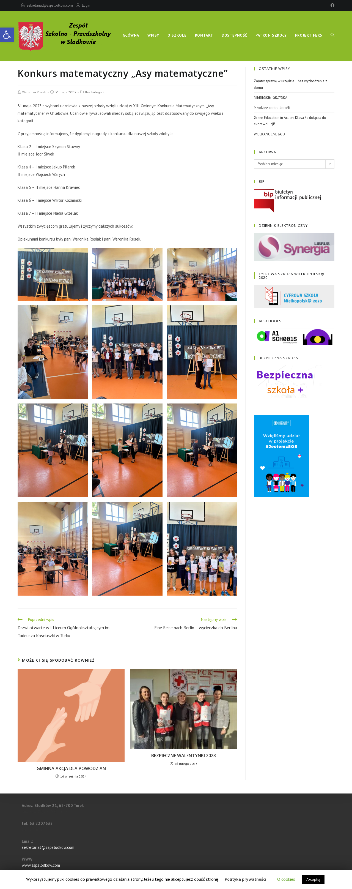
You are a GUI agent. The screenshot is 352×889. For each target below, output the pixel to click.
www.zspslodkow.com (41, 865)
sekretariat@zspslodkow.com (50, 5)
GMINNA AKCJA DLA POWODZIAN (71, 768)
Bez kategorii (95, 92)
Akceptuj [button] (313, 879)
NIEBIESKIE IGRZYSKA (270, 97)
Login (86, 5)
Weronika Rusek (34, 92)
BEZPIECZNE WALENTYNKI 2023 (183, 755)
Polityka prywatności (245, 879)
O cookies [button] (286, 879)
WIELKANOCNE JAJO (269, 134)
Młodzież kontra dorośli (272, 107)
